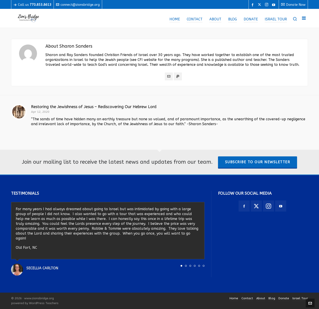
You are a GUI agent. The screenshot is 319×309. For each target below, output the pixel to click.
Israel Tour (300, 298)
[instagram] (267, 5)
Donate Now (293, 5)
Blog (271, 298)
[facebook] (253, 4)
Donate (283, 298)
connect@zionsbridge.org (78, 5)
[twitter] (260, 5)
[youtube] (274, 4)
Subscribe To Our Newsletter (257, 162)
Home (234, 298)
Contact (247, 298)
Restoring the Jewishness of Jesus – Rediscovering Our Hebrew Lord (93, 106)
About (260, 298)
